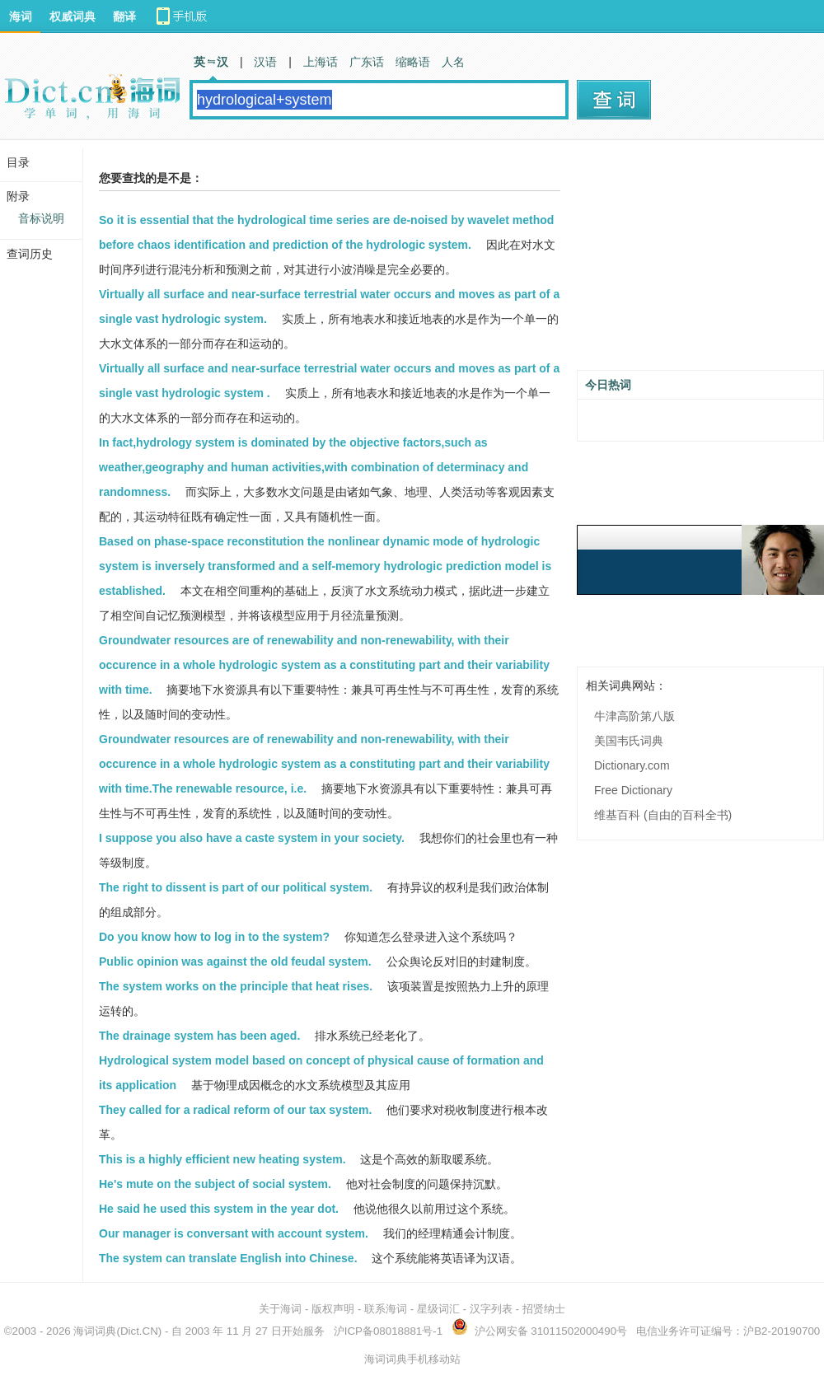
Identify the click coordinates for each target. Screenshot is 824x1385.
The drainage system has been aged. (199, 1035)
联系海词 (385, 1309)
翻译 (124, 16)
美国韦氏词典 (628, 740)
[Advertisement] (700, 261)
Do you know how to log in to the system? (214, 936)
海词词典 (94, 1331)
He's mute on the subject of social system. (215, 1184)
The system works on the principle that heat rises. (235, 986)
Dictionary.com (632, 765)
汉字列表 (491, 1309)
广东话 (366, 61)
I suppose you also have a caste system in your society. (252, 838)
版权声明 (332, 1309)
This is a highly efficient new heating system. (222, 1159)
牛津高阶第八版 (634, 716)
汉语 (265, 61)
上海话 (320, 61)
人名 (453, 61)
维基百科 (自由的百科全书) (663, 814)
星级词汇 (438, 1309)
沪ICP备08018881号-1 (388, 1331)
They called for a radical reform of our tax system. (235, 1109)
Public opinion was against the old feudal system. (235, 961)
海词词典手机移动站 (412, 1359)
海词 (20, 16)
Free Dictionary (633, 790)
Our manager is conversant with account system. (233, 1233)
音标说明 (41, 218)
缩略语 (413, 61)
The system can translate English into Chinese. (228, 1258)
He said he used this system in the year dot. (219, 1208)
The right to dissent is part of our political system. (235, 887)
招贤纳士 (543, 1309)
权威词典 (72, 16)
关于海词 (280, 1309)
